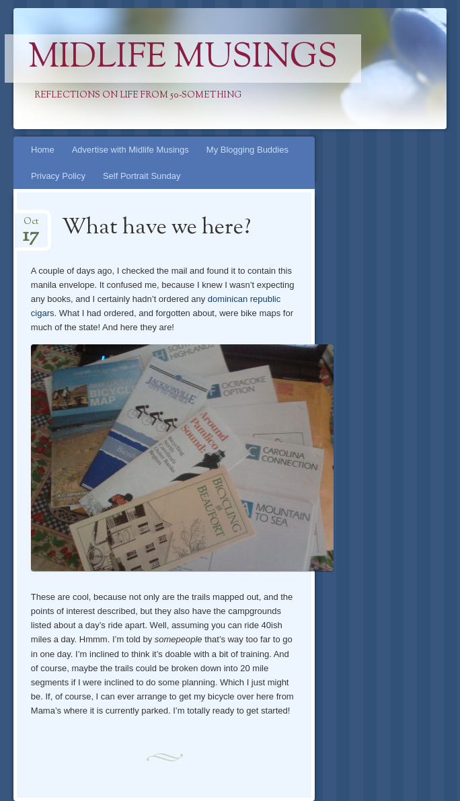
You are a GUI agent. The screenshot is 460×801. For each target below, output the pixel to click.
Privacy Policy (58, 176)
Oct (31, 225)
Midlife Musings (183, 58)
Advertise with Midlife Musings (130, 150)
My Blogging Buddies (247, 150)
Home (42, 150)
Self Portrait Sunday (142, 176)
